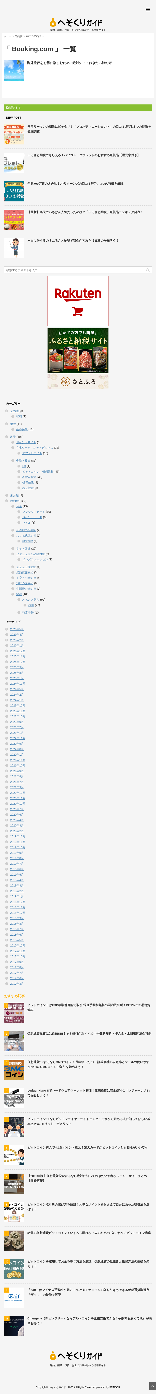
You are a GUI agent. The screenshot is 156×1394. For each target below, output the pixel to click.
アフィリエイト (32, 453)
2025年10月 (17, 661)
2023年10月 (17, 716)
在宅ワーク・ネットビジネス (34, 447)
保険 (13, 423)
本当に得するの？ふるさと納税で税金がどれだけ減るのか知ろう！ (73, 240)
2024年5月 (17, 689)
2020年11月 (17, 798)
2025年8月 (17, 672)
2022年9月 (17, 743)
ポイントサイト (26, 442)
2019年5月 (17, 874)
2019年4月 (17, 880)
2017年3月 (17, 983)
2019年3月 (17, 885)
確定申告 (28, 612)
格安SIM (27, 541)
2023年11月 (17, 711)
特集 (31, 605)
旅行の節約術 (24, 583)
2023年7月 (17, 727)
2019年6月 (17, 869)
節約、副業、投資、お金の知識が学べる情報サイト (78, 1365)
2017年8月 (17, 967)
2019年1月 (17, 896)
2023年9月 (17, 721)
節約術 (14, 500)
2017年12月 (17, 945)
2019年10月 (17, 847)
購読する (13, 107)
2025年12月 (17, 651)
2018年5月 (17, 940)
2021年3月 (17, 787)
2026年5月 (17, 629)
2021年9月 (17, 771)
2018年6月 (17, 934)
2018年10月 (17, 912)
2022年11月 (17, 738)
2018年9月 (17, 918)
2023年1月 (17, 732)
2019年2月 (17, 891)
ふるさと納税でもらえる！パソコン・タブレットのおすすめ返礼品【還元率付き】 (83, 155)
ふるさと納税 (30, 599)
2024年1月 (17, 700)
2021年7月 (17, 781)
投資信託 (28, 482)
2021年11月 (17, 760)
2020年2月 (17, 831)
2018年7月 (17, 929)
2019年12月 (17, 836)
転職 (19, 416)
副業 (13, 436)
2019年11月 (17, 841)
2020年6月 (17, 814)
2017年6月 (17, 978)
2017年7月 (17, 972)
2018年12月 (17, 901)
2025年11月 (17, 656)
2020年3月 (17, 825)
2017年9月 (17, 961)
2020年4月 (17, 820)
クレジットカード (33, 511)
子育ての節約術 (26, 577)
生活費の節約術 (26, 588)
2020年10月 (17, 803)
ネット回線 (23, 548)
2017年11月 (17, 951)
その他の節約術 (26, 530)
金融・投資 (23, 460)
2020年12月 (17, 792)
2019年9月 (17, 852)
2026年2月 (17, 640)
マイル (26, 522)
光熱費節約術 (24, 572)
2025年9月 (17, 667)
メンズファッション (35, 559)
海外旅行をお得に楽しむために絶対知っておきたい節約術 (69, 63)
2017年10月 (17, 956)
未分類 (14, 495)
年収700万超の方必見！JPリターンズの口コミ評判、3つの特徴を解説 (75, 183)
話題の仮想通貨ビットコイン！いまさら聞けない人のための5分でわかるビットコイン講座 (89, 1233)
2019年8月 (17, 858)
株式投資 (28, 488)
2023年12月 (17, 705)
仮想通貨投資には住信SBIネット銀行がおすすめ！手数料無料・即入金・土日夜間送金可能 (89, 1033)
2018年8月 (17, 923)
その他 (14, 411)
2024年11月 (17, 683)
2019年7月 (17, 863)
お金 (19, 506)
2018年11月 (17, 907)
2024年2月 (17, 694)
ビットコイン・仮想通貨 (38, 471)
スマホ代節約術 (26, 535)
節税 (19, 594)
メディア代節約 (26, 567)
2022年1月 (17, 754)
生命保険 (22, 429)
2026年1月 (17, 645)
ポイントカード (32, 517)
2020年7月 (17, 809)
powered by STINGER (108, 1387)
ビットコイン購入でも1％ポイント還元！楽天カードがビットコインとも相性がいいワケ (87, 1147)
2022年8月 (17, 749)
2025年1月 (17, 678)
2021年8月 (17, 776)
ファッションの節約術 (30, 554)
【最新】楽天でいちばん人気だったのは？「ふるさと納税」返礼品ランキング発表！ (85, 212)
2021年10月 (17, 765)
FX (24, 466)
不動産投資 (29, 477)
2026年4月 (17, 634)
